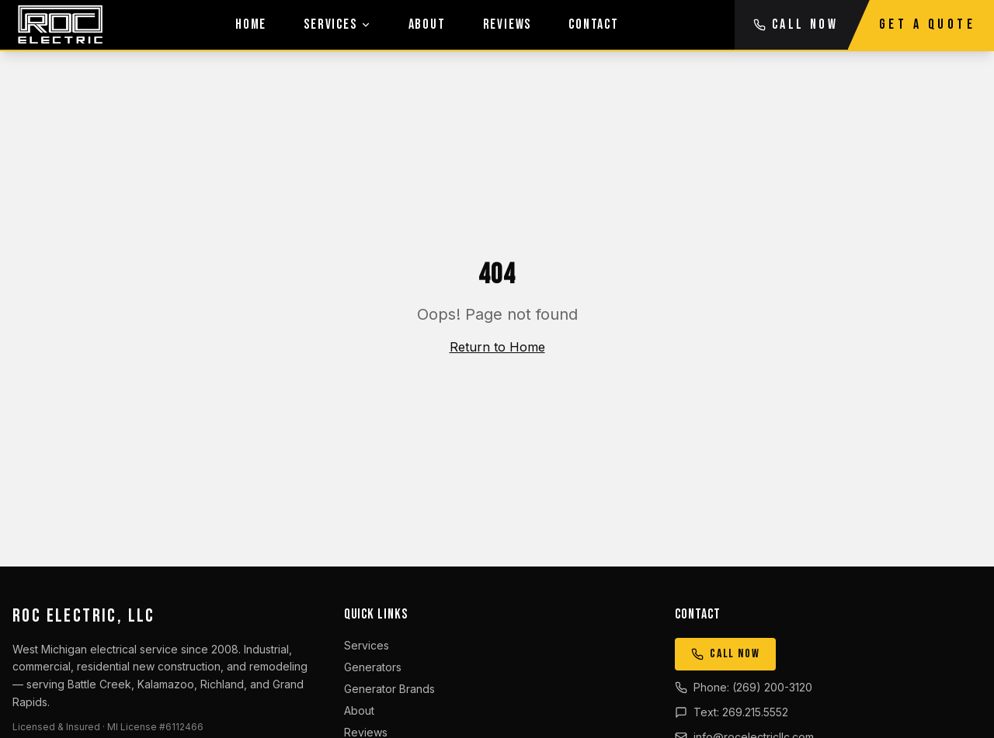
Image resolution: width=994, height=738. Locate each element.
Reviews (507, 24)
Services (337, 24)
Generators (372, 667)
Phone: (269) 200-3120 (743, 687)
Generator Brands (389, 688)
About (427, 24)
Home (250, 24)
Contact (593, 24)
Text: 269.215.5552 (731, 712)
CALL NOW (796, 24)
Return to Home (497, 347)
